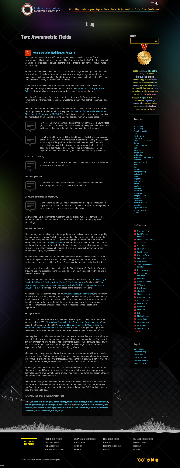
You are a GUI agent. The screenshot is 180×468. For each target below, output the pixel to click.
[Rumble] (157, 460)
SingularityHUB (140, 364)
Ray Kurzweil (139, 136)
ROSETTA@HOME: (50, 449)
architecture (138, 155)
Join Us (120, 9)
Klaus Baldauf (143, 278)
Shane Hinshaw (143, 294)
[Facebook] (139, 460)
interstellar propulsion (44, 407)
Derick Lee (141, 288)
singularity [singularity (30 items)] (154, 104)
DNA (135, 133)
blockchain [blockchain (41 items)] (153, 80)
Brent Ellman (142, 310)
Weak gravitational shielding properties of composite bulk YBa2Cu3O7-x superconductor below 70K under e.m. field (65, 285)
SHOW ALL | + (137, 331)
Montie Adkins (143, 322)
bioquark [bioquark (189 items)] (141, 77)
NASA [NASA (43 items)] (150, 98)
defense (69, 402)
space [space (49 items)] (136, 106)
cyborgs (137, 212)
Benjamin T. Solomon (37, 402)
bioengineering (140, 172)
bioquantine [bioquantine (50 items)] (150, 74)
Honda (35, 407)
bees (136, 167)
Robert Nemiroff (29, 410)
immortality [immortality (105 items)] (142, 91)
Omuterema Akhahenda (142, 274)
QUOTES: (135, 449)
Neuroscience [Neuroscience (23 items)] (155, 98)
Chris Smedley (143, 328)
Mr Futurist (138, 355)
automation (138, 164)
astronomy (138, 160)
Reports (99, 9)
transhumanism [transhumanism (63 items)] (140, 109)
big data (137, 169)
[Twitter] (143, 460)
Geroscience (139, 349)
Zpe (59, 410)
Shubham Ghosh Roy (145, 239)
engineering (89, 402)
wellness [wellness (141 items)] (151, 109)
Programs (90, 9)
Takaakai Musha (45, 410)
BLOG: (76, 442)
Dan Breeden (142, 246)
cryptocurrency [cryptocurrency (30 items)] (147, 83)
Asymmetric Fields (88, 405)
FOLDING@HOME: (109, 446)
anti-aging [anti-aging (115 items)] (152, 71)
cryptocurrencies (140, 207)
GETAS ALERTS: (137, 439)
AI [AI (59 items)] (139, 71)
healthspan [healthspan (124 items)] (148, 88)
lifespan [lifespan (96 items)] (135, 98)
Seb (138, 313)
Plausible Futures (141, 361)
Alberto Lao (141, 291)
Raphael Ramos (143, 297)
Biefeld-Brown (99, 405)
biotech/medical (140, 181)
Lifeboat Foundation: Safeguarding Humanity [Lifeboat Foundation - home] (40, 9)
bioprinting (138, 179)
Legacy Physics (56, 407)
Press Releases (153, 9)
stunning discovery (55, 242)
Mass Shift (64, 407)
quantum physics (53, 405)
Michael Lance (143, 316)
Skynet (136, 143)
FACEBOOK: (48, 439)
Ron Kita (37, 410)
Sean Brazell (142, 304)
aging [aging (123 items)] (135, 71)
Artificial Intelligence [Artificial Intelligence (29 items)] (141, 74)
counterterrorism (140, 203)
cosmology (63, 402)
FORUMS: (106, 449)
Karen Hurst (142, 261)
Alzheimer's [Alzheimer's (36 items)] (144, 71)
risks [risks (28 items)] (150, 103)
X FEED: (47, 442)
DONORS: (106, 442)
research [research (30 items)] (147, 104)
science (61, 405)
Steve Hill (141, 307)
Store (144, 9)
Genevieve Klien (143, 231)
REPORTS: (77, 446)
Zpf (62, 410)
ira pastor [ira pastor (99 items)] (138, 94)
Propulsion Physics (102, 407)
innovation (28, 405)
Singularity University (142, 141)
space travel (67, 405)
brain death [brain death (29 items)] (135, 83)
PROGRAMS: (136, 446)
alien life (137, 150)
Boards (83, 9)
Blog (77, 9)
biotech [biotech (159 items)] (150, 76)
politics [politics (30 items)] (137, 101)
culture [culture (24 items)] (152, 82)
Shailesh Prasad (143, 249)
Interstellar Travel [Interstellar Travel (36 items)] (153, 92)
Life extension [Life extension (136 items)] (149, 94)
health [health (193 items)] (139, 88)
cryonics (137, 205)
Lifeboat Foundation (35, 460)
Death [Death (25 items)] (156, 82)
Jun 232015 (28, 53)
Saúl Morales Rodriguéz (142, 235)
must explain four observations (79, 294)
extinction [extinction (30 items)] (144, 85)
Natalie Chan (142, 300)
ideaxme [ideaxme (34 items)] (134, 92)
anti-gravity (49, 402)
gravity (106, 402)
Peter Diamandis (140, 131)
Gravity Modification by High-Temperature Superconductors (73, 322)
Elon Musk (138, 138)
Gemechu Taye (143, 255)
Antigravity (79, 405)
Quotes (137, 9)
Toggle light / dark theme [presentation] (156, 3)
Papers (106, 9)
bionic (136, 176)
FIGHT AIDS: (49, 446)
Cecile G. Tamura (144, 282)
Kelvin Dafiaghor (144, 258)
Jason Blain (142, 319)
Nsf (87, 407)
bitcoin (136, 184)
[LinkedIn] (148, 460)
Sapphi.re (57, 460)
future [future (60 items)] (150, 85)
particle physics (37, 405)
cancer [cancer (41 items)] (141, 83)
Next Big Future (140, 358)
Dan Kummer (142, 270)
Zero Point (54, 410)
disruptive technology (78, 402)
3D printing (138, 126)
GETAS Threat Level (29, 443)
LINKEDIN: (106, 439)
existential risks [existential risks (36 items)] (137, 85)
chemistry (138, 191)
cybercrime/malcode (142, 210)
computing (138, 198)
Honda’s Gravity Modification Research (54, 52)
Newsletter (129, 9)
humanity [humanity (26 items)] (156, 89)
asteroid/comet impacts (143, 157)
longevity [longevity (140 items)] (144, 97)
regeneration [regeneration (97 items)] (138, 103)
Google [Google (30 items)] (133, 89)
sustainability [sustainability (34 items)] (142, 107)
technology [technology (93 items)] (151, 106)
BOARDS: (135, 442)
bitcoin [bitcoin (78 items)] (147, 80)
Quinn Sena (142, 243)
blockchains (138, 186)
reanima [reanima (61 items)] (142, 101)
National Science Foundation (77, 407)
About (71, 9)
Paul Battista (142, 252)
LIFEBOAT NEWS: (79, 439)
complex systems (141, 196)
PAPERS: (77, 449)
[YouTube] (152, 460)
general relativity (99, 402)
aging (136, 148)
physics (44, 405)
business (56, 402)
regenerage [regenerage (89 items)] (150, 100)
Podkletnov (92, 407)
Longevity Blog (140, 352)
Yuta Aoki (141, 285)
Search (156, 40)
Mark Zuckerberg (140, 145)
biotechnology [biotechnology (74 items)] (138, 80)
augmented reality (141, 162)
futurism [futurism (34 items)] (155, 85)
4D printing (138, 129)
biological (138, 174)
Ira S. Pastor (142, 325)
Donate (113, 9)
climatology (138, 193)
